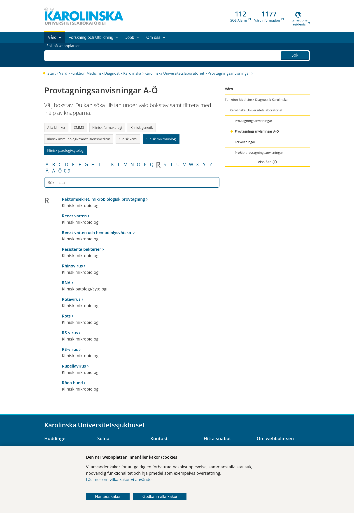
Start (51, 73)
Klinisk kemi (128, 139)
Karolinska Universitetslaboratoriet (174, 73)
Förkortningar (245, 142)
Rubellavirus (74, 366)
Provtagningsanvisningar (229, 73)
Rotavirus (71, 299)
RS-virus (70, 332)
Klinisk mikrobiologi (161, 139)
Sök (294, 54)
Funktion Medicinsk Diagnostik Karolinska (106, 73)
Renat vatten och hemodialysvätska (97, 232)
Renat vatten (74, 216)
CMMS (79, 127)
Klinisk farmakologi (107, 127)
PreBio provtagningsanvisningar (259, 152)
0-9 (67, 171)
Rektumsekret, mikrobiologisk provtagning (103, 199)
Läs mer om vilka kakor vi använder (119, 479)
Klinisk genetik (141, 127)
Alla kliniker (56, 127)
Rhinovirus (72, 266)
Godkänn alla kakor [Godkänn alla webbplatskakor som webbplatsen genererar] (159, 496)
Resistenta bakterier (81, 249)
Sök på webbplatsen (66, 55)
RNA (66, 282)
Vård (63, 73)
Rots (66, 316)
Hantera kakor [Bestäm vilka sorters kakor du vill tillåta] (108, 496)
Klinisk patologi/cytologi (65, 150)
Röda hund (72, 382)
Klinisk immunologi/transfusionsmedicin (78, 139)
